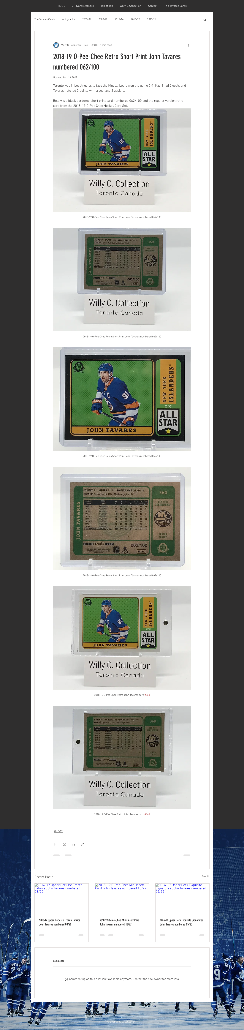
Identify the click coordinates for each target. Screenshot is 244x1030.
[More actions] (188, 45)
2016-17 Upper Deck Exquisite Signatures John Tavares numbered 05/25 (181, 922)
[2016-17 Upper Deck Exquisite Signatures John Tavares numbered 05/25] (182, 899)
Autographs (68, 19)
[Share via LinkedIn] (73, 844)
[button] (205, 19)
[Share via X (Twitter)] (64, 844)
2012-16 (119, 19)
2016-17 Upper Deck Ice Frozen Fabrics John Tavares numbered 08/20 (59, 922)
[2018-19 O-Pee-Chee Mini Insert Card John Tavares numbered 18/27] (122, 899)
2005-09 (86, 19)
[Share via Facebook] (55, 844)
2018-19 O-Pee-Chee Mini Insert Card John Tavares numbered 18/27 (119, 922)
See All (206, 876)
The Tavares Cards (44, 19)
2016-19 (135, 19)
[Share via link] (82, 844)
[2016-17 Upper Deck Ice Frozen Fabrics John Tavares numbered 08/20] (61, 899)
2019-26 (151, 19)
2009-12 (103, 19)
